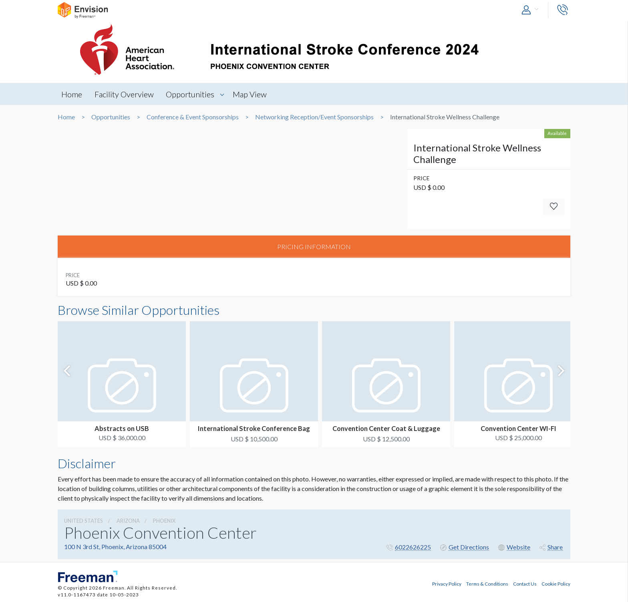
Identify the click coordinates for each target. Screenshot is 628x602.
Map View (253, 94)
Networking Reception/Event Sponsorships (314, 117)
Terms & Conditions (487, 583)
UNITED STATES (83, 521)
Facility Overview (125, 94)
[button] (531, 10)
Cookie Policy (555, 583)
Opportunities (192, 94)
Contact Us (525, 583)
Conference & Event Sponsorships (193, 117)
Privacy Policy (446, 583)
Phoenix (164, 521)
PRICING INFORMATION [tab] (314, 247)
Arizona (128, 521)
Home (72, 94)
